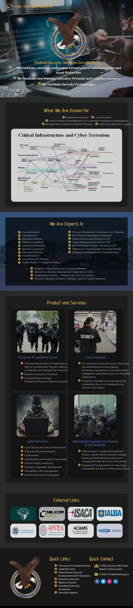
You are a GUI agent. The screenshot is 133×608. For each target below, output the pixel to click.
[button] (120, 6)
